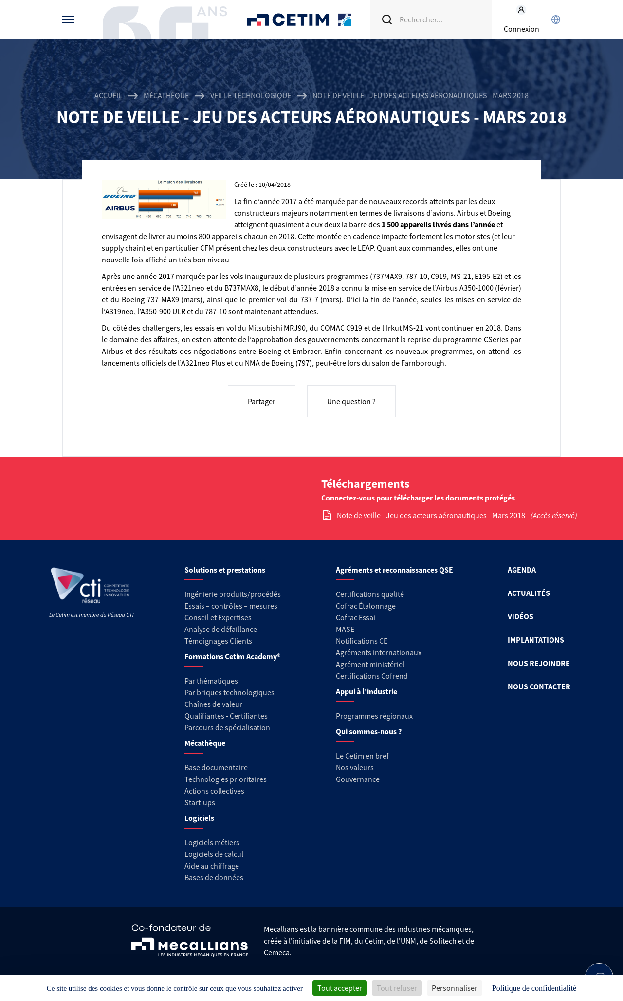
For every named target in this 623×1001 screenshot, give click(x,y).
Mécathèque (166, 95)
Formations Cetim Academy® (232, 656)
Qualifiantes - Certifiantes (226, 716)
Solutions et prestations (224, 570)
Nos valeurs (355, 767)
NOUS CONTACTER (539, 686)
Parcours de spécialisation (227, 727)
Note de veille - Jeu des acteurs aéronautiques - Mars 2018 (431, 515)
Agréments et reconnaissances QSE (394, 570)
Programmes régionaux (374, 716)
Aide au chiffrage (211, 866)
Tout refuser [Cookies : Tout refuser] (397, 988)
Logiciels (199, 818)
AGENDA (522, 570)
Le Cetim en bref (362, 755)
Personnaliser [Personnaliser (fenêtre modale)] (454, 988)
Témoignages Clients (218, 641)
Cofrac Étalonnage (366, 606)
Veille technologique (250, 95)
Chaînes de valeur (213, 704)
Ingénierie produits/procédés (232, 594)
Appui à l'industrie (366, 691)
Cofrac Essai (355, 617)
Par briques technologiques (229, 692)
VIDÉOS (520, 616)
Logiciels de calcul (213, 854)
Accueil (108, 95)
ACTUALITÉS (529, 593)
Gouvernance (358, 779)
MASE (345, 629)
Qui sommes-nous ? (369, 731)
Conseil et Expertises (218, 617)
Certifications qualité (370, 594)
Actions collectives (214, 791)
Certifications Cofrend (372, 676)
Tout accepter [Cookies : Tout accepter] (339, 988)
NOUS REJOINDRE (539, 663)
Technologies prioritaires (225, 779)
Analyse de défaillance (220, 629)
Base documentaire (216, 767)
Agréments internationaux (378, 652)
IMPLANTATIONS (536, 640)
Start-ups (199, 802)
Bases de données (213, 877)
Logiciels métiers (211, 842)
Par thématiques (211, 681)
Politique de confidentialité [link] (534, 988)
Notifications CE (361, 641)
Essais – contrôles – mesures (230, 606)
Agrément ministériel (370, 664)
